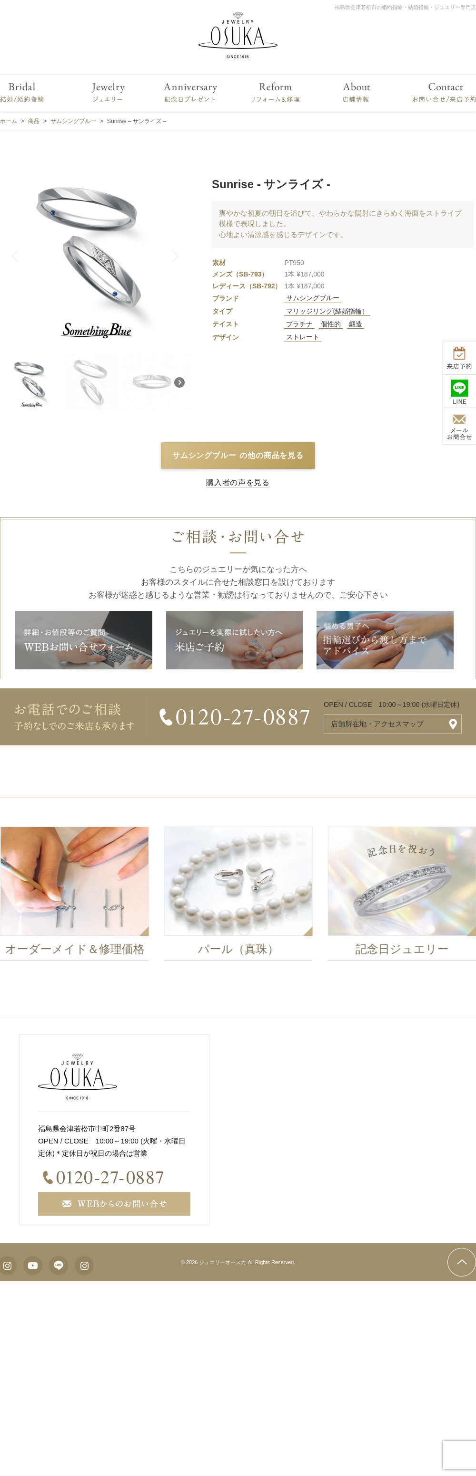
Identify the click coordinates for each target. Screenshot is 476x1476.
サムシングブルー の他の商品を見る (238, 455)
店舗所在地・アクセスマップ (377, 724)
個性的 (331, 324)
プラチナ (299, 324)
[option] (245, 896)
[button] (14, 256)
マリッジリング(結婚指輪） (327, 311)
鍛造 (355, 324)
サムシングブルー (312, 298)
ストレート (302, 337)
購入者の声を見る (237, 482)
